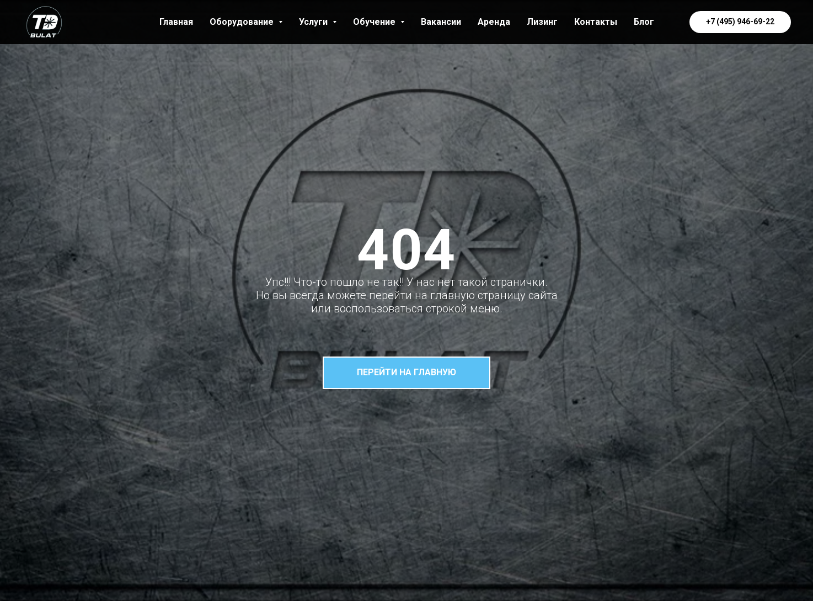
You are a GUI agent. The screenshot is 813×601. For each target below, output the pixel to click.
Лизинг (542, 22)
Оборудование (246, 22)
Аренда (494, 22)
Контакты (595, 22)
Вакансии (441, 22)
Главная (176, 22)
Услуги (317, 22)
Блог (644, 22)
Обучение (378, 22)
